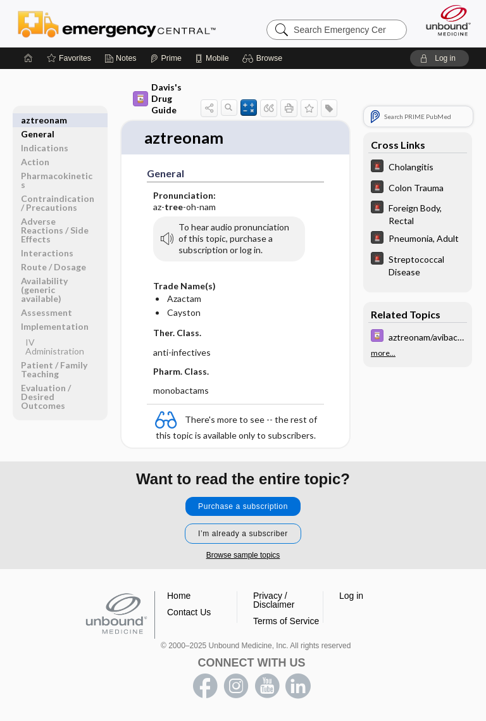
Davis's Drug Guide (157, 98)
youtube (267, 686)
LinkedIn (298, 686)
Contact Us (189, 613)
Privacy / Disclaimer (273, 600)
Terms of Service (286, 622)
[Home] (28, 58)
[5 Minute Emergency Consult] (417, 167)
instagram (236, 686)
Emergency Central (116, 23)
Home (178, 596)
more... (383, 353)
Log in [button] (351, 596)
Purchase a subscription (243, 507)
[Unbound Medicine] (444, 20)
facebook (205, 686)
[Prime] (166, 58)
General (37, 120)
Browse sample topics (243, 555)
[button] (264, 58)
